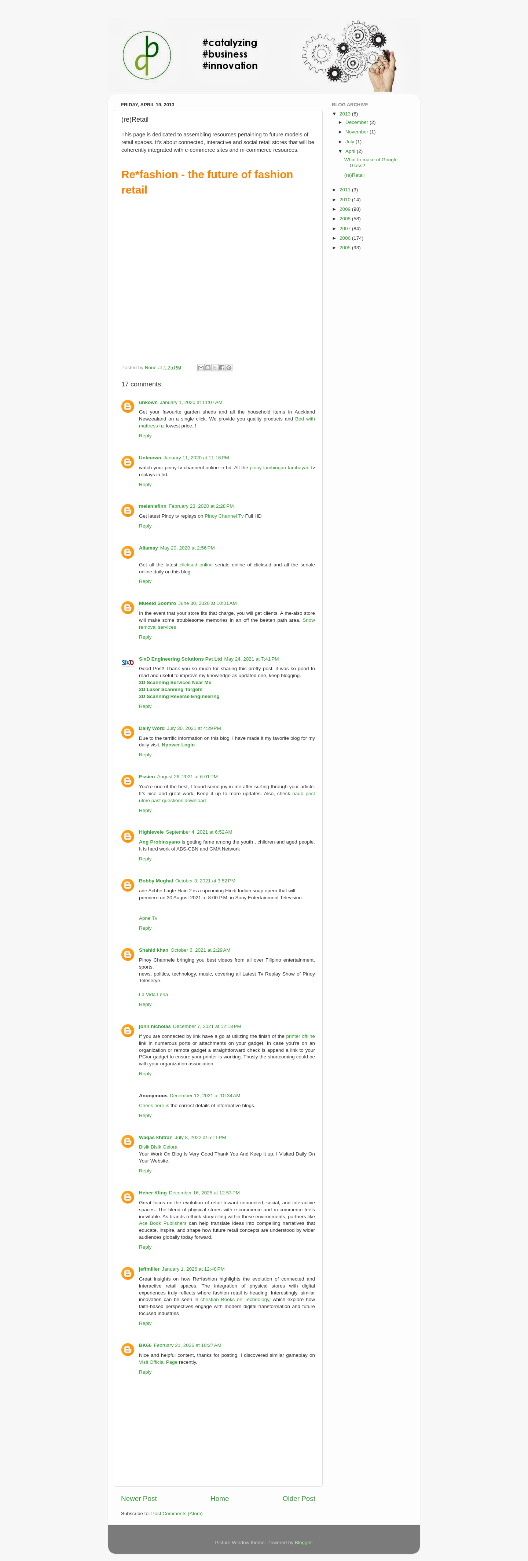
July (350, 141)
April (351, 151)
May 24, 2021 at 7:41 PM (251, 659)
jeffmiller (149, 1269)
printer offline (300, 1036)
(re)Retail (354, 175)
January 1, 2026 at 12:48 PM (193, 1269)
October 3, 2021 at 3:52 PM (205, 881)
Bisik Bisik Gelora (158, 1147)
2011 (346, 189)
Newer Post (139, 1498)
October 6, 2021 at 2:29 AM (200, 950)
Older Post (299, 1498)
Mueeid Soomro (157, 603)
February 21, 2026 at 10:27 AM (187, 1345)
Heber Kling (153, 1192)
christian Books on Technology (235, 1299)
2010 (346, 199)
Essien (147, 776)
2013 (346, 114)
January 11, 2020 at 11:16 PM (196, 457)
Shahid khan (153, 950)
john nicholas (155, 1026)
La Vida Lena (153, 994)
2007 (346, 228)
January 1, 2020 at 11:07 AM (191, 402)
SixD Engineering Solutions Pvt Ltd (180, 659)
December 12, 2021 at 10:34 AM (205, 1095)
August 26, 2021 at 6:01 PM (187, 776)
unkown (148, 402)
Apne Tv (148, 918)
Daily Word (152, 728)
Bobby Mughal (156, 881)
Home (219, 1498)
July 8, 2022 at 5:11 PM (200, 1137)
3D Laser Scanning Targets (170, 689)
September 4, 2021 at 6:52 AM (199, 832)
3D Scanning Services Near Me (175, 682)
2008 (346, 218)
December (357, 122)
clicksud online (196, 565)
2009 (346, 209)
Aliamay (148, 548)
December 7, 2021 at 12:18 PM (207, 1026)
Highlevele (151, 832)
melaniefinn (152, 506)
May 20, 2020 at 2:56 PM (187, 548)
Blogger (303, 1542)
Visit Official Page (158, 1362)
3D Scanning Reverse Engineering (179, 696)
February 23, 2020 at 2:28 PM (201, 506)
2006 (346, 238)
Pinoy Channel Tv (224, 516)
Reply (145, 435)
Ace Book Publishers (163, 1223)
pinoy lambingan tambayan (279, 467)
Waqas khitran (156, 1137)
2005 (346, 247)
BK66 (145, 1345)
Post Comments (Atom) (177, 1513)
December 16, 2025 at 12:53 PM (204, 1192)
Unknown (150, 457)
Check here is (154, 1105)
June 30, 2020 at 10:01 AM (207, 603)
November (357, 132)
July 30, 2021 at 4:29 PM (194, 728)
